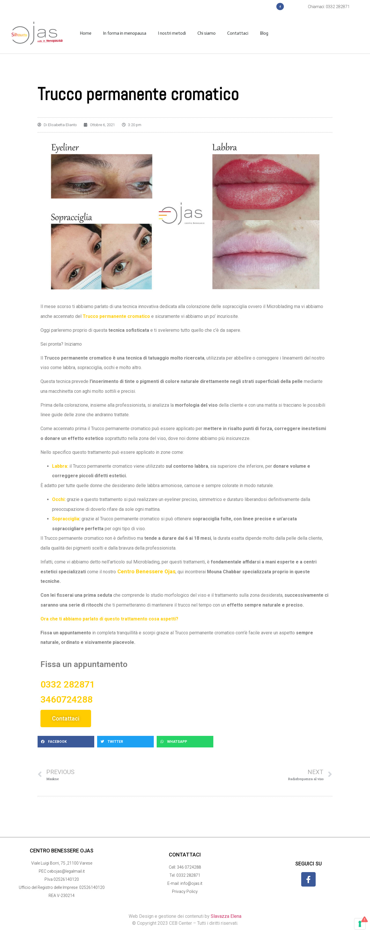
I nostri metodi (172, 33)
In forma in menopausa (124, 33)
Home (85, 33)
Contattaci (237, 33)
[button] (66, 741)
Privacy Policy (185, 891)
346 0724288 (189, 867)
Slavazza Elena (226, 916)
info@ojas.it (191, 883)
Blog (264, 33)
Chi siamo (206, 33)
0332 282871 (188, 875)
